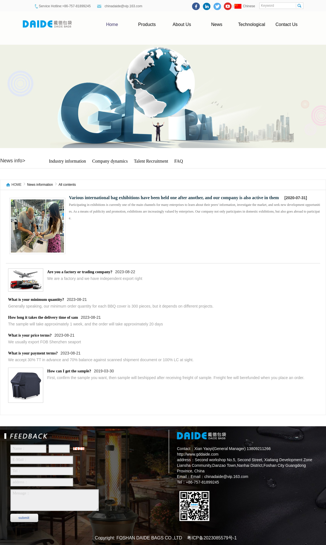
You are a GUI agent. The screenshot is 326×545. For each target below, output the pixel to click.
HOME (16, 185)
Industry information (67, 161)
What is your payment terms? (33, 353)
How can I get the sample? (69, 371)
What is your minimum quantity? (36, 300)
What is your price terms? (30, 335)
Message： (54, 500)
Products (147, 24)
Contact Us (286, 24)
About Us (182, 24)
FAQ (178, 161)
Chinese (249, 6)
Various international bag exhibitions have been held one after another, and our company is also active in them (174, 197)
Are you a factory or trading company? (79, 272)
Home (112, 24)
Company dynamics (110, 161)
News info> (12, 161)
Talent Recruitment (151, 161)
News (216, 24)
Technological (251, 24)
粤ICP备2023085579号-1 (212, 538)
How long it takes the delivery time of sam (43, 317)
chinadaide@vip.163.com (124, 6)
